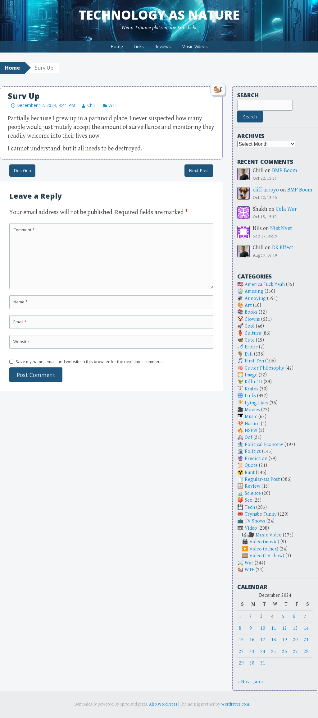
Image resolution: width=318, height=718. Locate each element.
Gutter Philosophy (264, 368)
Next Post (199, 170)
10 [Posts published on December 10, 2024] (262, 628)
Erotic (251, 347)
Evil (249, 354)
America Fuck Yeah (265, 285)
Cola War (286, 209)
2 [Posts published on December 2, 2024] (250, 616)
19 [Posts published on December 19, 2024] (284, 640)
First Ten (254, 361)
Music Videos (194, 46)
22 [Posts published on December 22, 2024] (241, 652)
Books (251, 312)
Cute (250, 340)
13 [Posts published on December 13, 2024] (295, 628)
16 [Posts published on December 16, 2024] (251, 640)
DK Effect (282, 247)
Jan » (258, 682)
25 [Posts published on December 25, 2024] (273, 652)
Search (248, 95)
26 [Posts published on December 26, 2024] (284, 652)
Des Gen (22, 170)
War (249, 563)
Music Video (269, 535)
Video (251, 528)
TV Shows (255, 521)
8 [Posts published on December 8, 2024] (240, 628)
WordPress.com (235, 704)
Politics (253, 451)
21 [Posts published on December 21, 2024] (306, 640)
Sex (248, 500)
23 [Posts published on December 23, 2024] (251, 652)
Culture (253, 333)
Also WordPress (163, 704)
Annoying (255, 298)
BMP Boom (284, 170)
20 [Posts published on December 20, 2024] (295, 640)
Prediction (256, 459)
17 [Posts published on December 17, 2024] (262, 640)
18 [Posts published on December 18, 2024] (273, 640)
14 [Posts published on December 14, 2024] (306, 628)
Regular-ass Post (262, 479)
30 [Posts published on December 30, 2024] (251, 663)
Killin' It (253, 382)
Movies (252, 410)
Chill (91, 105)
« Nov (243, 682)
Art (248, 305)
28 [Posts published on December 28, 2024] (306, 652)
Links (139, 46)
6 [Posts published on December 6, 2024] (294, 616)
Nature (252, 424)
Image (251, 375)
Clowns (252, 319)
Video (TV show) (266, 556)
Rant (250, 473)
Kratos (251, 389)
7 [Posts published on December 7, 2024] (305, 616)
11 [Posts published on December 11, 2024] (273, 628)
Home (117, 46)
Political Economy (264, 445)
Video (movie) (264, 542)
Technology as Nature (159, 14)
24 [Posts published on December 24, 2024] (262, 652)
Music (251, 417)
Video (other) (263, 549)
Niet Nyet (281, 228)
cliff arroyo (266, 189)
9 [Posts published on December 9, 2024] (250, 628)
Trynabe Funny (261, 514)
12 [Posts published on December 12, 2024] (284, 628)
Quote (251, 465)
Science (253, 493)
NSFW (251, 431)
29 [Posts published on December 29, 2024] (241, 663)
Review (252, 486)
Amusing (254, 291)
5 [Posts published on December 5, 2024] (283, 616)
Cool (250, 326)
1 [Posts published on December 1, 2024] (240, 616)
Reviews (162, 46)
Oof (248, 437)
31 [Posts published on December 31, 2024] (262, 663)
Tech (250, 507)
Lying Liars (256, 403)
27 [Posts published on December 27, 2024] (295, 652)
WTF (113, 105)
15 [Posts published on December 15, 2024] (241, 640)
